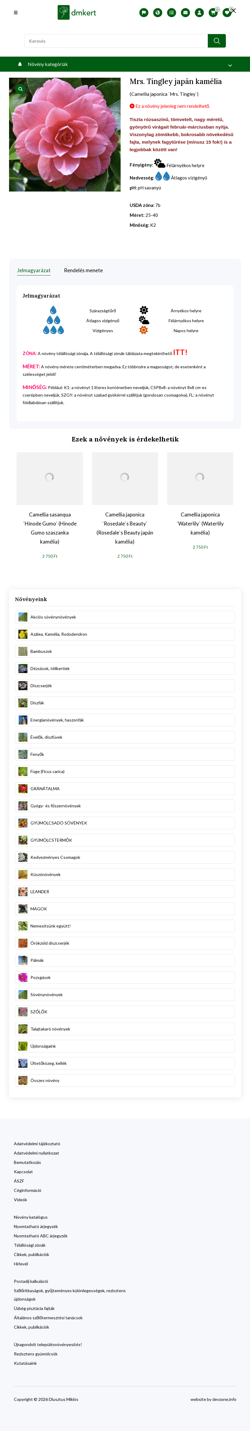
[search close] (232, 10)
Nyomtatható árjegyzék (36, 1225)
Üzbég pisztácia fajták (34, 1307)
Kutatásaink (25, 1362)
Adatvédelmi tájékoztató (37, 1142)
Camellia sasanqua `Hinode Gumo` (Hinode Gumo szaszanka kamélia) (50, 527)
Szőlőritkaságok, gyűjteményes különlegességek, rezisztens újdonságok (70, 1294)
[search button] (217, 41)
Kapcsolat (23, 1170)
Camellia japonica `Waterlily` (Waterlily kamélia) (200, 522)
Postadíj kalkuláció (31, 1280)
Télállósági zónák (30, 1244)
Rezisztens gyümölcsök (36, 1352)
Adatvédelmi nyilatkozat (36, 1152)
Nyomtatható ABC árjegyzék (41, 1234)
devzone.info (224, 1398)
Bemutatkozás (27, 1161)
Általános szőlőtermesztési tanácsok (48, 1316)
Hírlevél (21, 1262)
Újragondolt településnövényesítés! (48, 1343)
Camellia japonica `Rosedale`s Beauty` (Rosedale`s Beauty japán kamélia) (125, 527)
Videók (20, 1198)
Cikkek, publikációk (31, 1253)
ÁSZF (19, 1180)
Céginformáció (27, 1189)
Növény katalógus (31, 1216)
